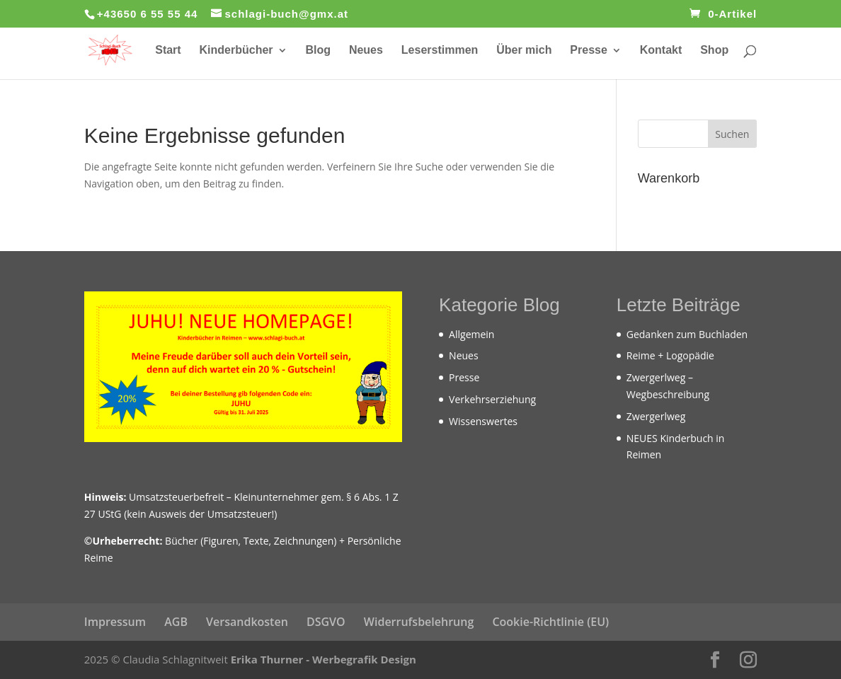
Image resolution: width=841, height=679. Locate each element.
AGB (176, 621)
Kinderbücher (236, 50)
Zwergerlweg (656, 416)
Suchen (732, 134)
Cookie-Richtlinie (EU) (550, 621)
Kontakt (661, 50)
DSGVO (326, 621)
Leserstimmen (440, 50)
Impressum (115, 621)
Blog (318, 50)
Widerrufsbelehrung (419, 621)
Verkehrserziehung (492, 399)
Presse (588, 50)
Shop (714, 50)
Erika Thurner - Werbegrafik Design (323, 659)
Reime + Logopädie (670, 355)
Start (168, 50)
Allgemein (471, 334)
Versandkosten (247, 621)
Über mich (523, 50)
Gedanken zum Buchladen (687, 334)
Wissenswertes (483, 421)
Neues (366, 50)
